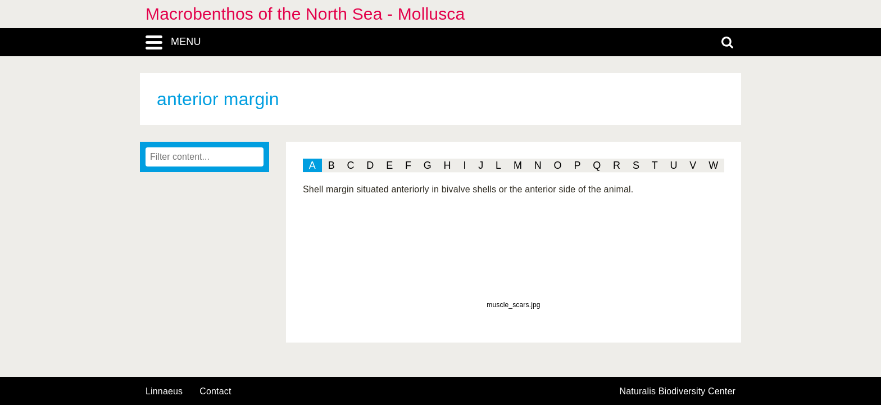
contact (215, 391)
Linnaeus (164, 391)
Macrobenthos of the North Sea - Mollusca (305, 13)
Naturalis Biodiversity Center (678, 391)
